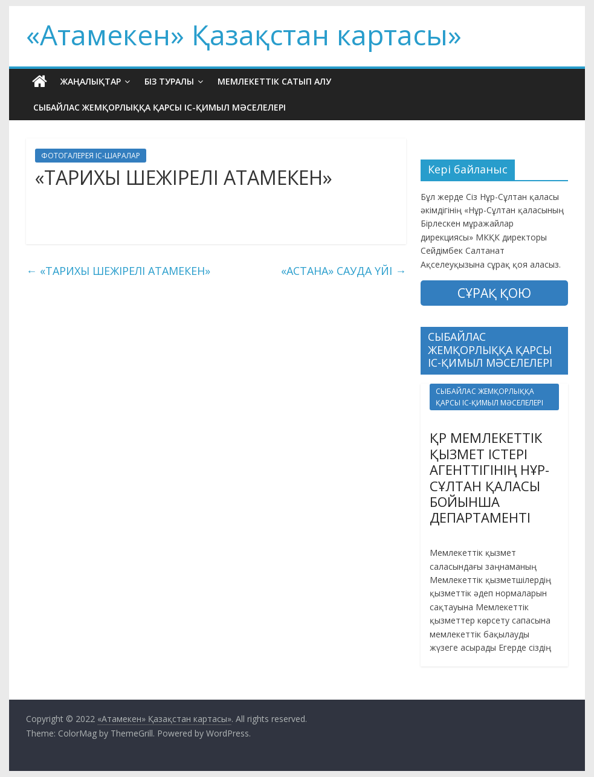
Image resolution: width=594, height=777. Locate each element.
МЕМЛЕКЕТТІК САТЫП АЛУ (274, 81)
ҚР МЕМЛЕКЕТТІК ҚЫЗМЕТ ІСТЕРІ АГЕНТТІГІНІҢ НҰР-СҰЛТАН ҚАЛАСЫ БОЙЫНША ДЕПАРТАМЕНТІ (489, 477)
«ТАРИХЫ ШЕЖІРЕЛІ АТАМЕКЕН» (118, 270)
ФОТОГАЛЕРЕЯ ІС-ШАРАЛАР (90, 155)
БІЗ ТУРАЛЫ (169, 81)
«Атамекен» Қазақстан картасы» (244, 34)
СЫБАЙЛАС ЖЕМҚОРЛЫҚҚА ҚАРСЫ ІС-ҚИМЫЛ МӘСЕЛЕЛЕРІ (159, 107)
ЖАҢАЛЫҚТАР (90, 81)
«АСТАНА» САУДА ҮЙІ (343, 270)
